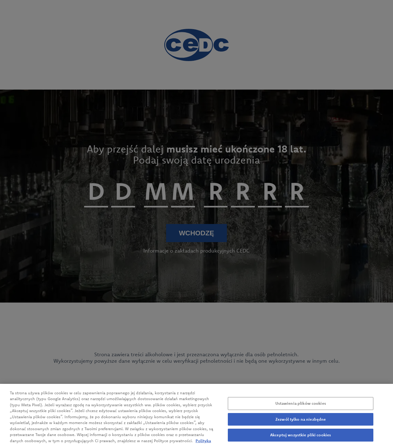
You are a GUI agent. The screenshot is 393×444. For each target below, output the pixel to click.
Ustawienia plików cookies (300, 407)
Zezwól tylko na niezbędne (300, 423)
